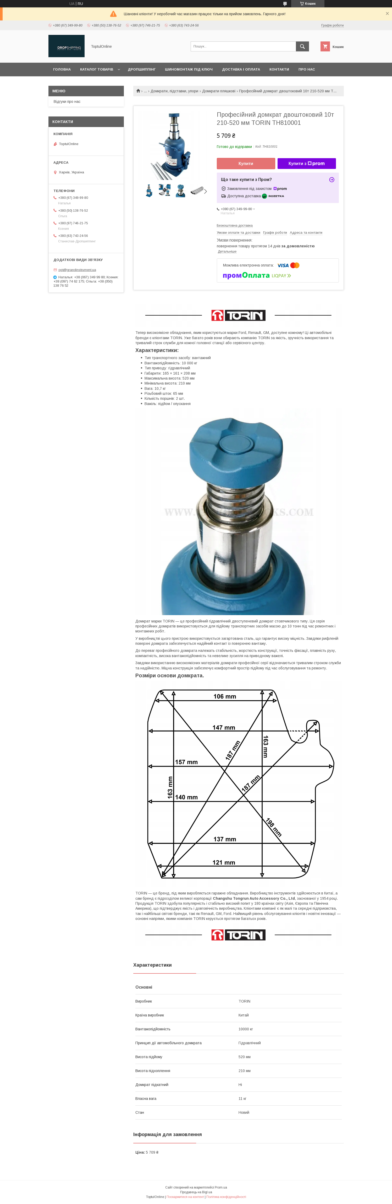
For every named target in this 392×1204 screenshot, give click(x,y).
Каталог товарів (96, 69)
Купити (246, 163)
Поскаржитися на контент (185, 1197)
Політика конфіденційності (226, 1197)
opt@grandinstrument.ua (77, 270)
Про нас (307, 69)
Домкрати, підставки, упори (174, 91)
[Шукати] (302, 46)
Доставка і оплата (241, 69)
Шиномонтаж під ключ (189, 69)
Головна (62, 69)
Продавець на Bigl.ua (196, 1192)
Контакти (279, 69)
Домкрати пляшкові (218, 91)
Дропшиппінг (142, 69)
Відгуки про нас (67, 101)
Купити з (307, 163)
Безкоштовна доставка (235, 225)
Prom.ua (221, 1187)
